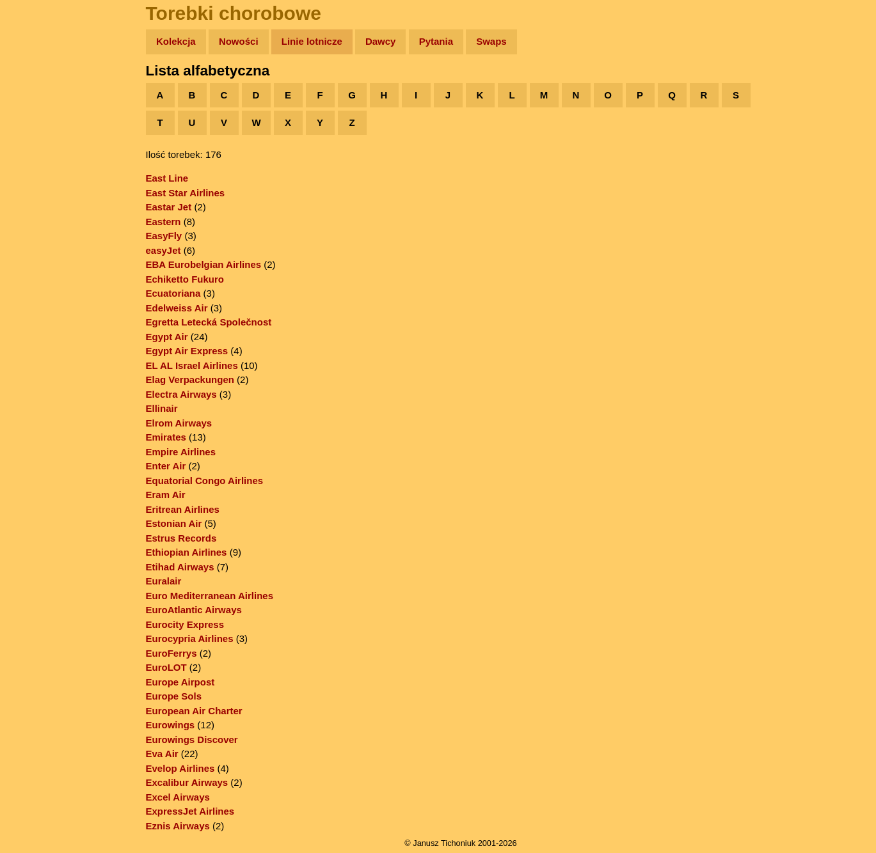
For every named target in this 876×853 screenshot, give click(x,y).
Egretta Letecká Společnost (209, 322)
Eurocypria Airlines (190, 638)
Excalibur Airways (187, 782)
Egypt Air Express (187, 350)
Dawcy (380, 41)
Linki (32, 238)
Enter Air (166, 465)
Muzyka (38, 189)
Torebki (38, 263)
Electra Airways (181, 394)
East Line (167, 178)
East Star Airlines (185, 192)
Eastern (163, 221)
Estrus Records (181, 538)
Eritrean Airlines (182, 509)
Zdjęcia (38, 116)
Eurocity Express (185, 624)
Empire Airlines (181, 451)
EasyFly (164, 235)
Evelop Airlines (180, 768)
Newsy (36, 140)
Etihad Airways (180, 566)
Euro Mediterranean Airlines (210, 595)
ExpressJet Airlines (190, 811)
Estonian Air (174, 523)
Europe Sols (174, 696)
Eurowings (170, 724)
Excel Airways (178, 797)
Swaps (491, 41)
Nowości (239, 41)
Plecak (36, 214)
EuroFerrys (171, 653)
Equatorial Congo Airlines (205, 480)
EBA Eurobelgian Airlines (204, 264)
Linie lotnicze (312, 41)
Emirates (166, 437)
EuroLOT (166, 667)
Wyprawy (42, 91)
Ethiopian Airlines (186, 552)
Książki (38, 165)
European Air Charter (194, 710)
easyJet (163, 250)
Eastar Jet (169, 206)
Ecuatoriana (173, 293)
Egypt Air (167, 336)
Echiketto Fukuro (185, 279)
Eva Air (162, 753)
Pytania (436, 41)
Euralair (164, 580)
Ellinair (162, 408)
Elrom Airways (179, 423)
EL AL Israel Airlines (192, 365)
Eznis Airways (178, 825)
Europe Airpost (180, 682)
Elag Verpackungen (190, 379)
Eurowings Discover (192, 739)
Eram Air (166, 494)
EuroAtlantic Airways (194, 609)
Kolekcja (176, 41)
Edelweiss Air (177, 307)
